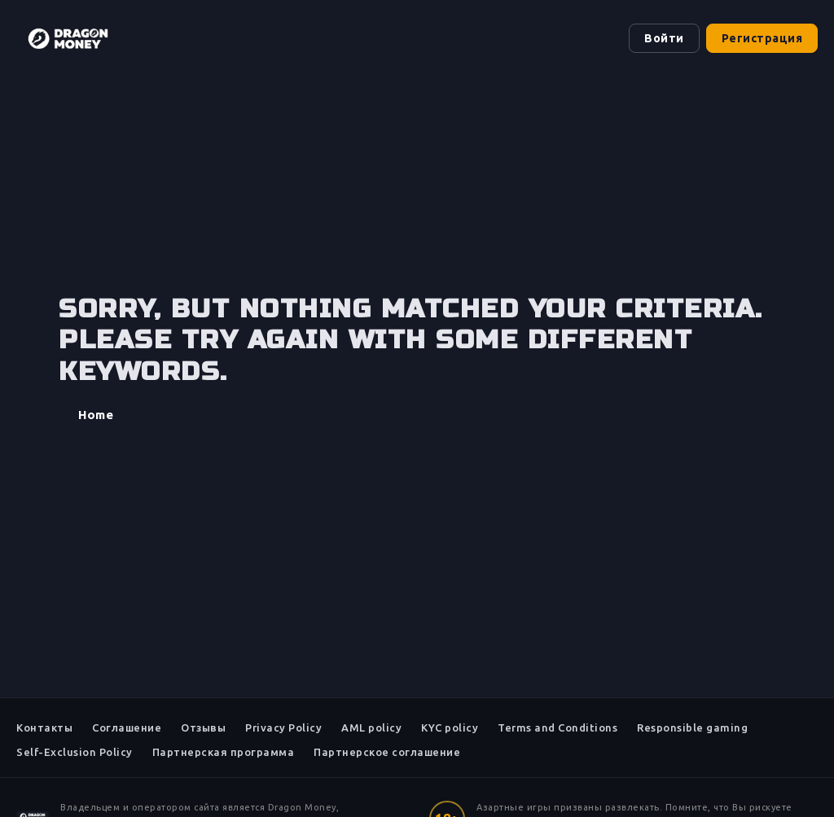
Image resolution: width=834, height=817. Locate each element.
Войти (664, 38)
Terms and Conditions (557, 727)
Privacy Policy (283, 727)
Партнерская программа (223, 752)
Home (95, 415)
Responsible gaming (692, 727)
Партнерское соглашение (387, 752)
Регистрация (762, 38)
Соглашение (126, 727)
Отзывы (203, 727)
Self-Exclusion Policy (74, 752)
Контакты (44, 727)
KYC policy (449, 727)
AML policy (371, 727)
